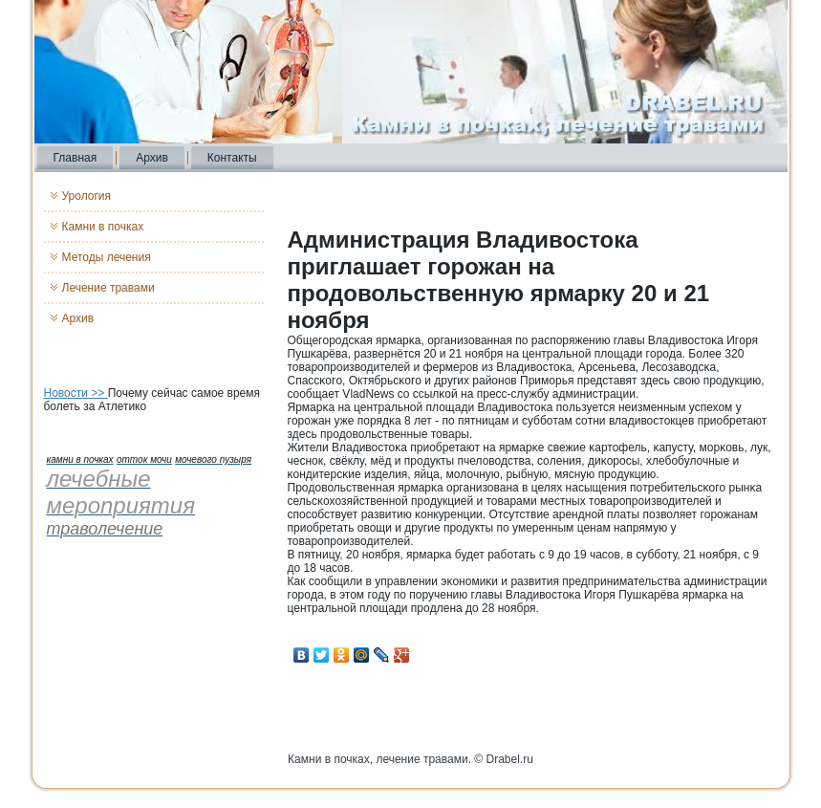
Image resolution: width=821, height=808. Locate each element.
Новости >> (76, 393)
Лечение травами (108, 288)
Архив (152, 157)
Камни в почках (103, 226)
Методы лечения (106, 257)
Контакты (232, 157)
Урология (87, 196)
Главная (75, 157)
